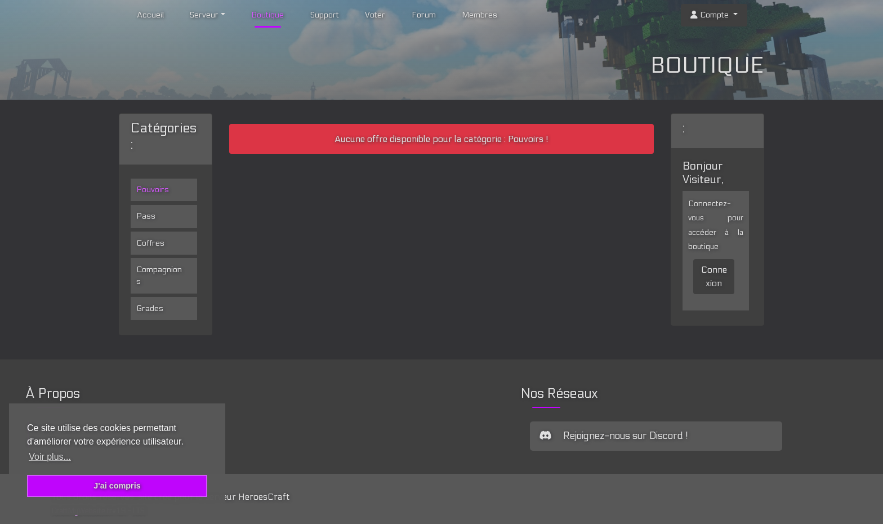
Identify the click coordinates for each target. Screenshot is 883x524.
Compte (710, 15)
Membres (479, 15)
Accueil (150, 15)
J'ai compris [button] (116, 485)
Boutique (267, 15)
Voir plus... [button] (50, 456)
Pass (145, 216)
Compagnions (159, 276)
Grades (149, 308)
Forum (424, 15)
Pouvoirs (152, 189)
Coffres (150, 243)
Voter (375, 15)
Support (324, 15)
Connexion (714, 276)
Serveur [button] (204, 15)
